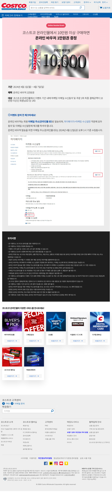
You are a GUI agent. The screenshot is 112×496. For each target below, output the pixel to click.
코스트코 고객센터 (11, 399)
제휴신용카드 (27, 446)
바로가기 (12, 341)
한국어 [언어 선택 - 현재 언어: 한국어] (87, 2)
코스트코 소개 (7, 422)
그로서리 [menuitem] (85, 14)
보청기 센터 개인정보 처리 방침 (77, 432)
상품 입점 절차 (94, 432)
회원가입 (32, 2)
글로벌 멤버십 (27, 449)
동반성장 (92, 439)
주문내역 (26, 442)
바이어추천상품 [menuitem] (46, 14)
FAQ (46, 426)
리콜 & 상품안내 (50, 432)
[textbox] (55, 8)
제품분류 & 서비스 (7, 438)
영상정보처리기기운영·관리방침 (66, 458)
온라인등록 (43, 2)
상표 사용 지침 (85, 458)
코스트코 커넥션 (6, 442)
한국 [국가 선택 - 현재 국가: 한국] (105, 2)
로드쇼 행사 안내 (72, 439)
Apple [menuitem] (56, 17)
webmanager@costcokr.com (28, 475)
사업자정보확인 (69, 475)
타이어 (69, 442)
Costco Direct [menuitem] (32, 17)
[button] (82, 8)
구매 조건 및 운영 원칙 (96, 429)
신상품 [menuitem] (95, 14)
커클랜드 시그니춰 (7, 435)
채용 (2, 445)
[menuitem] (14, 15)
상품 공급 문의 (94, 426)
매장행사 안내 (71, 436)
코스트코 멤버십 (30, 422)
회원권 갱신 (27, 429)
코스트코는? (5, 426)
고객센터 (77, 2)
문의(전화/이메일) (51, 429)
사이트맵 (24, 458)
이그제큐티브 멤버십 (30, 432)
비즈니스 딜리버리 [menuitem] (62, 14)
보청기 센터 (71, 429)
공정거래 (92, 436)
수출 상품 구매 (50, 439)
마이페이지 (26, 439)
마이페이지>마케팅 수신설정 (77, 121)
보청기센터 (66, 2)
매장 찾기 (54, 2)
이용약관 (32, 458)
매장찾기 (6, 406)
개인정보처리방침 (45, 458)
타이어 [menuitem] (75, 14)
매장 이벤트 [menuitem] (45, 17)
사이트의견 (49, 436)
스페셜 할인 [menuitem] (32, 14)
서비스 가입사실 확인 (89, 479)
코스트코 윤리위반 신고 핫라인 (99, 442)
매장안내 (70, 426)
